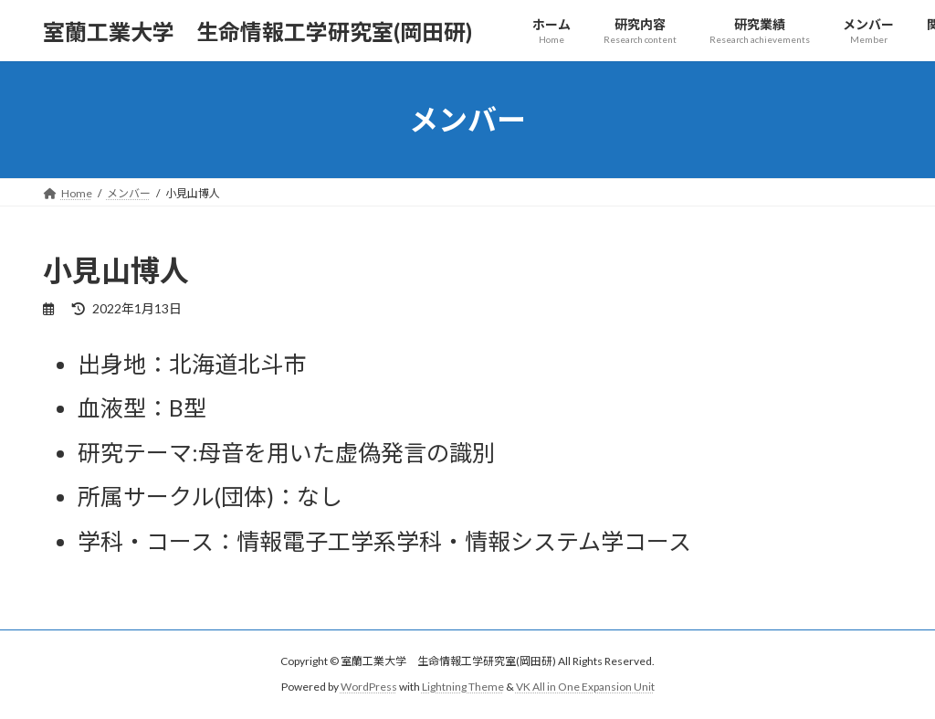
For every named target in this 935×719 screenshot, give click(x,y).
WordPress (369, 686)
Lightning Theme (463, 686)
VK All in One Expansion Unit (585, 686)
